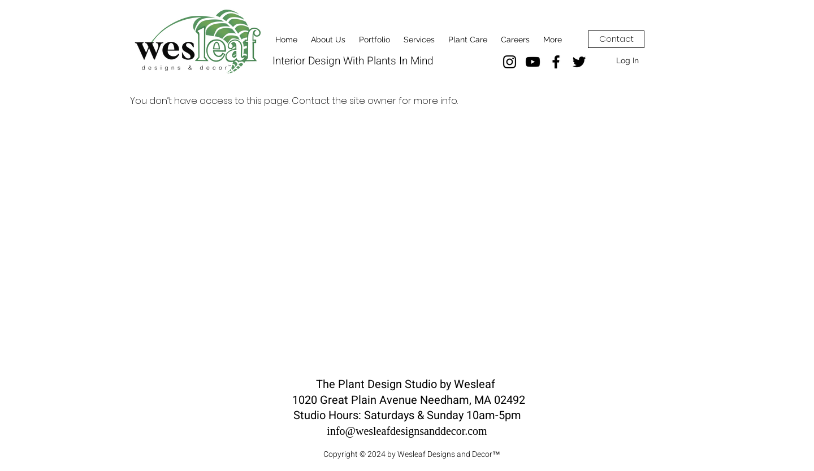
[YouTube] (533, 62)
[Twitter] (579, 62)
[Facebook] (556, 62)
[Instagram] (509, 62)
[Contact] (616, 39)
